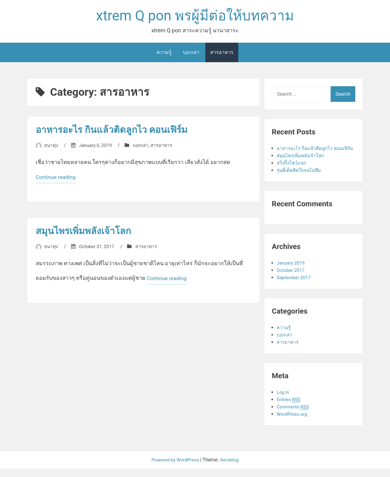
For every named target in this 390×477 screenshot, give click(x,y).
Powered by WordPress (175, 468)
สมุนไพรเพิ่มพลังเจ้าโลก (86, 232)
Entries (289, 408)
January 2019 (291, 271)
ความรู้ (164, 53)
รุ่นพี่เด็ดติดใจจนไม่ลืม (300, 179)
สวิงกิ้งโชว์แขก (293, 171)
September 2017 (295, 286)
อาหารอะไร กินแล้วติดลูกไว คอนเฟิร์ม (116, 131)
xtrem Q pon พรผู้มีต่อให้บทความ (194, 16)
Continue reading (56, 179)
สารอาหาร (221, 53)
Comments (293, 415)
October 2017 (291, 279)
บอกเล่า (191, 53)
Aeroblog (230, 468)
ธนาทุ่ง (51, 146)
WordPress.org (293, 422)
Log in (283, 401)
